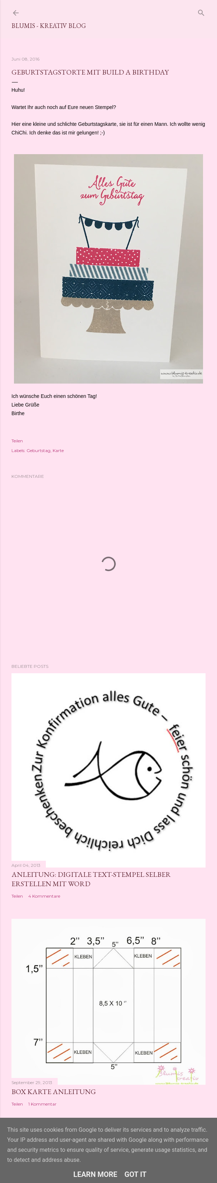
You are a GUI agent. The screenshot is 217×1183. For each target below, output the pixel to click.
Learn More (95, 1174)
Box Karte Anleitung (53, 1091)
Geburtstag (38, 450)
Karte (58, 450)
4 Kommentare (44, 896)
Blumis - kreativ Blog (48, 26)
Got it (136, 1174)
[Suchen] (201, 11)
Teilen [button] (17, 440)
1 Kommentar (42, 1104)
